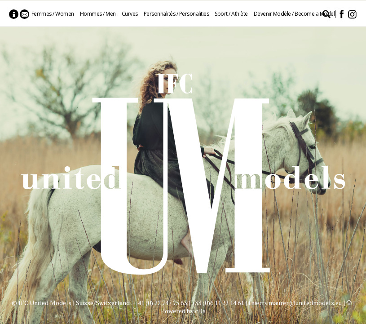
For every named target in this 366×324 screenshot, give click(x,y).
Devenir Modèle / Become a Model (294, 14)
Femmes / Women (52, 14)
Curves (130, 14)
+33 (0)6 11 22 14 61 (217, 302)
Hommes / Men (98, 14)
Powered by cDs (183, 310)
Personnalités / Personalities (176, 14)
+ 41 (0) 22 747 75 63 (160, 302)
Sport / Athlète (231, 14)
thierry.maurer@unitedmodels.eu (295, 302)
